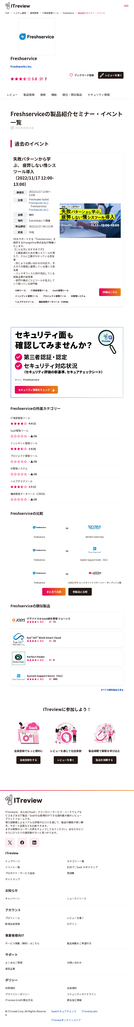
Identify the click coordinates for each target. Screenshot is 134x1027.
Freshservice (68, 12)
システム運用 (19, 12)
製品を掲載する (104, 760)
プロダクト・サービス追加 (20, 873)
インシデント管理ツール (26, 295)
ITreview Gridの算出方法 (19, 1000)
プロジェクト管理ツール (54, 295)
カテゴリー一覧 (75, 861)
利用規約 (10, 988)
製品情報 (29, 94)
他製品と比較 (80, 591)
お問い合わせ (74, 962)
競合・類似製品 (72, 94)
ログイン (72, 924)
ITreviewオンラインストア (66, 1020)
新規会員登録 (12, 924)
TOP (7, 12)
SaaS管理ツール (61, 290)
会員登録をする (28, 760)
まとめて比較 (54, 591)
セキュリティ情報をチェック (36, 390)
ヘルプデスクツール (24, 301)
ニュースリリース (76, 898)
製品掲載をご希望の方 (79, 943)
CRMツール (20, 290)
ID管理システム (78, 295)
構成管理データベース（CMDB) (53, 301)
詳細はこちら (110, 292)
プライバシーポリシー (17, 994)
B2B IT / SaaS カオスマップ (82, 867)
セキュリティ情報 (99, 94)
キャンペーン (12, 898)
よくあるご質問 (13, 962)
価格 (43, 94)
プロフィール (12, 918)
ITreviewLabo (90, 1011)
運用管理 (34, 12)
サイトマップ (12, 879)
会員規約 (72, 988)
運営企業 (10, 968)
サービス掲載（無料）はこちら (22, 943)
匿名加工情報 (74, 1000)
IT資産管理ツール (50, 12)
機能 (54, 94)
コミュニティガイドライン (81, 994)
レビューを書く (113, 75)
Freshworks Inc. (21, 66)
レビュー (12, 94)
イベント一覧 (12, 867)
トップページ (12, 861)
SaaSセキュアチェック (63, 1011)
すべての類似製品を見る (112, 689)
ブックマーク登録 (84, 75)
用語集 (70, 873)
